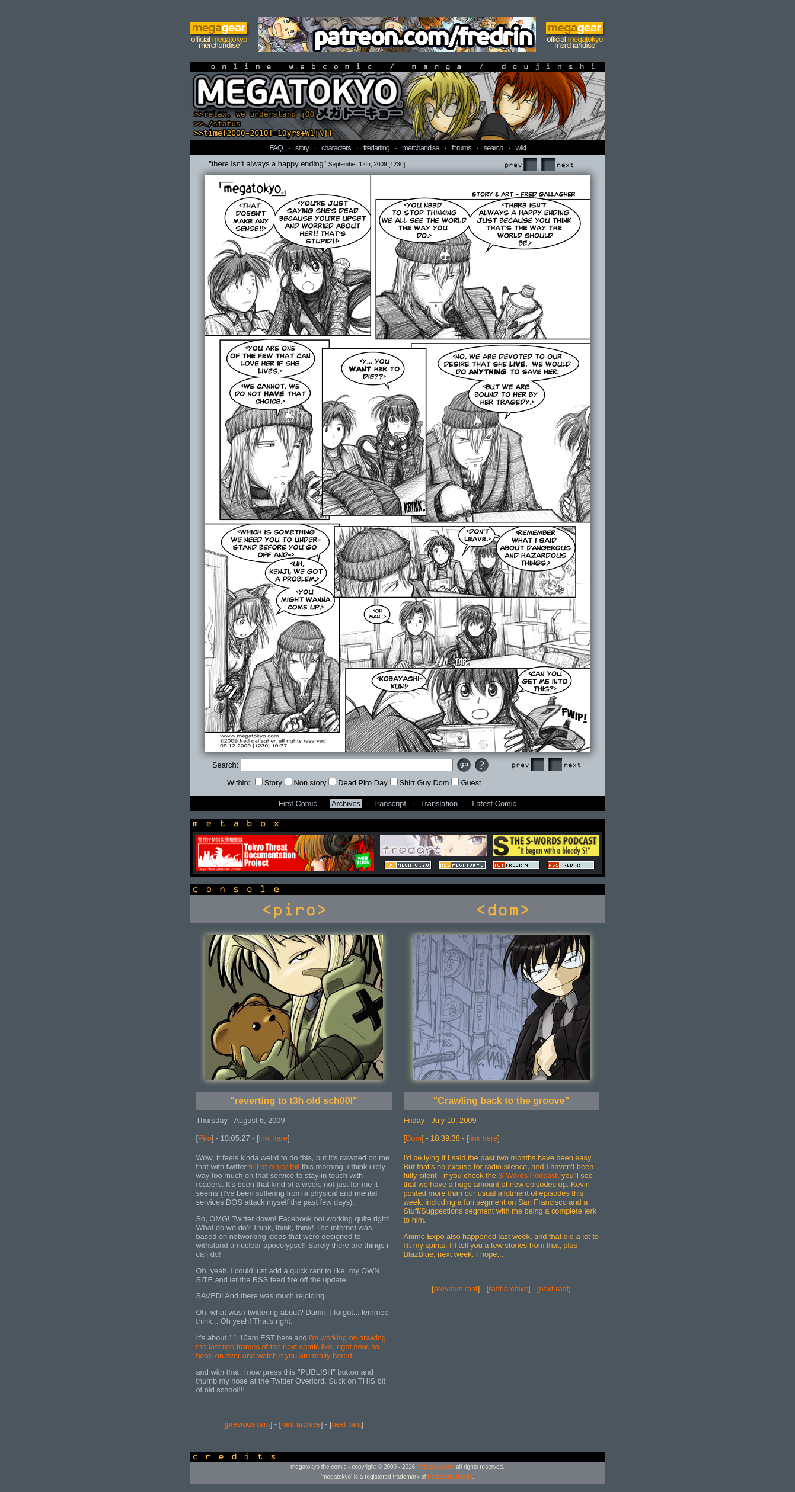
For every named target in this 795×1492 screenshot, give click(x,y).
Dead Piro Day (357, 782)
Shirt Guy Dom (419, 782)
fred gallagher (435, 1467)
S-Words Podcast (528, 1175)
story (302, 147)
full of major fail (273, 1166)
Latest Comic (494, 803)
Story (268, 782)
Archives (345, 803)
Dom (414, 1138)
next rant (347, 1424)
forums (461, 147)
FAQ (276, 147)
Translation (439, 803)
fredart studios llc (449, 1477)
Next (557, 165)
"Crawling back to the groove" (501, 1101)
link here (273, 1138)
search (493, 147)
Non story (306, 782)
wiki (520, 147)
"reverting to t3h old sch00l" (293, 1101)
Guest (466, 782)
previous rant (248, 1424)
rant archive (301, 1424)
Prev (520, 165)
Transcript (389, 803)
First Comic (298, 803)
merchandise (420, 147)
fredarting (376, 147)
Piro (205, 1138)
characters (336, 147)
